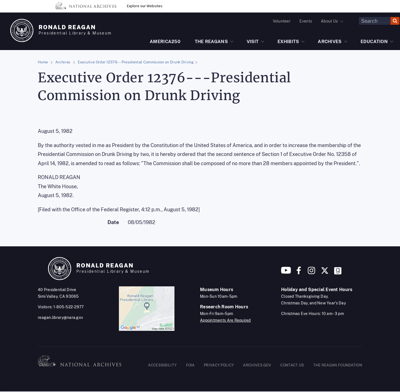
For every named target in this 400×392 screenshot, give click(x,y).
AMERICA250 (165, 41)
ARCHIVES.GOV (257, 365)
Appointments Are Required (225, 320)
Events (305, 21)
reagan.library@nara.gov (60, 317)
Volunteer (282, 21)
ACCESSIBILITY (162, 365)
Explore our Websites (144, 5)
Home (43, 62)
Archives (62, 62)
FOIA (190, 365)
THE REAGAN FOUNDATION (337, 365)
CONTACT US (292, 365)
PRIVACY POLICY (219, 365)
